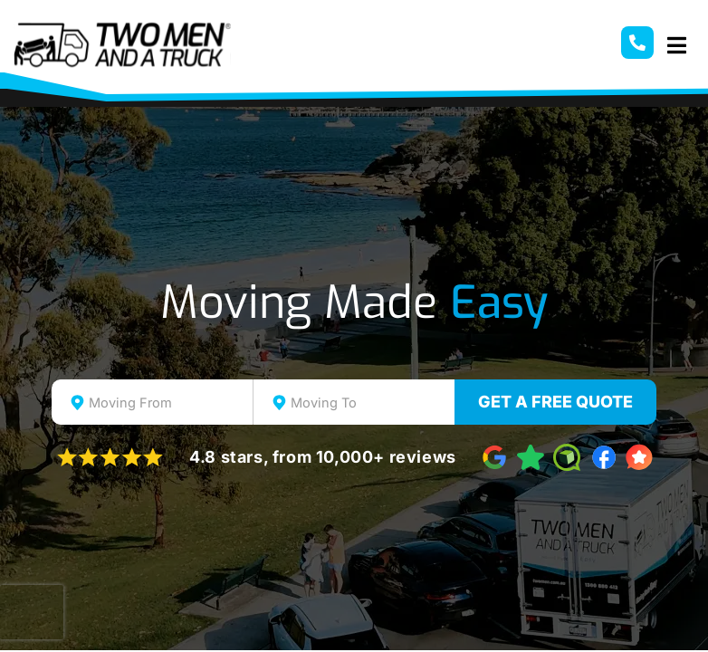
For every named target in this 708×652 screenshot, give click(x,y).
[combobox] (153, 402)
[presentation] (31, 612)
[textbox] (168, 403)
